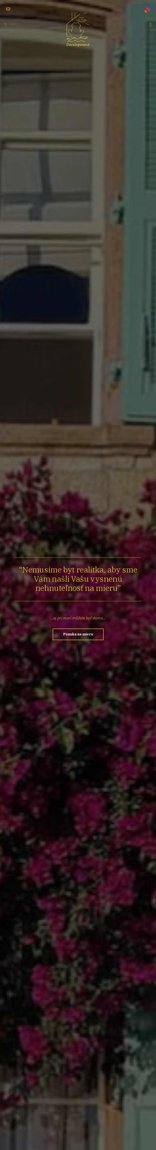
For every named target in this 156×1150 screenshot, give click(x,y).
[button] (5, 24)
